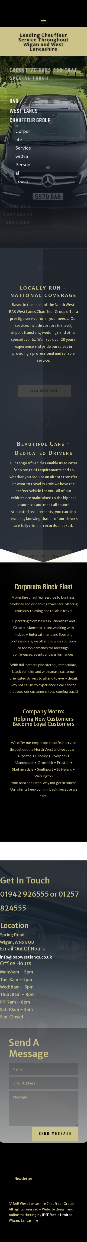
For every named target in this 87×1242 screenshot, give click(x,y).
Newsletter (23, 1179)
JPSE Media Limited (56, 1215)
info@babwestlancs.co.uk (26, 961)
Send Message (55, 1138)
